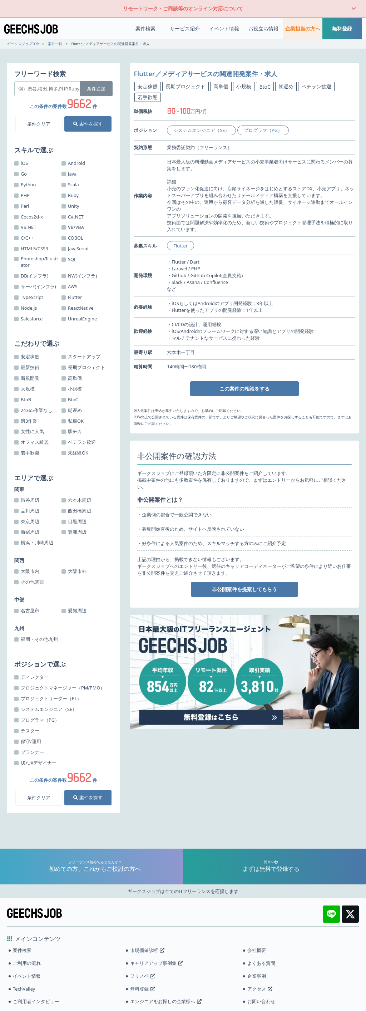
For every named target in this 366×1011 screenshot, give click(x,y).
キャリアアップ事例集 (156, 963)
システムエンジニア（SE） (201, 130)
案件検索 (145, 28)
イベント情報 (224, 28)
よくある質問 (261, 963)
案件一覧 (55, 43)
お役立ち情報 (263, 28)
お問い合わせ (261, 1001)
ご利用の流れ (27, 963)
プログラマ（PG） (263, 130)
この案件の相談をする (244, 388)
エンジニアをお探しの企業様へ (166, 1001)
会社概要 (256, 950)
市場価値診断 (147, 950)
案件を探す (87, 124)
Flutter (180, 245)
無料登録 (342, 28)
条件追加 (96, 88)
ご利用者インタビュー (36, 1001)
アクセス (259, 989)
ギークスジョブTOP (23, 43)
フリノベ (142, 976)
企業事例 (256, 976)
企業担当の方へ (302, 28)
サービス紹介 (185, 28)
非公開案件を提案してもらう (244, 589)
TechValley (24, 989)
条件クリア (38, 124)
